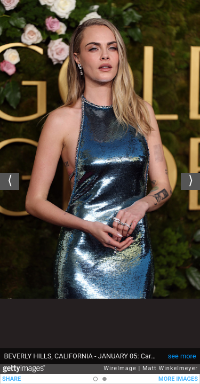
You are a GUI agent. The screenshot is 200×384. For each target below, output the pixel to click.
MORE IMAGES (178, 378)
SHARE (11, 378)
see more (182, 356)
